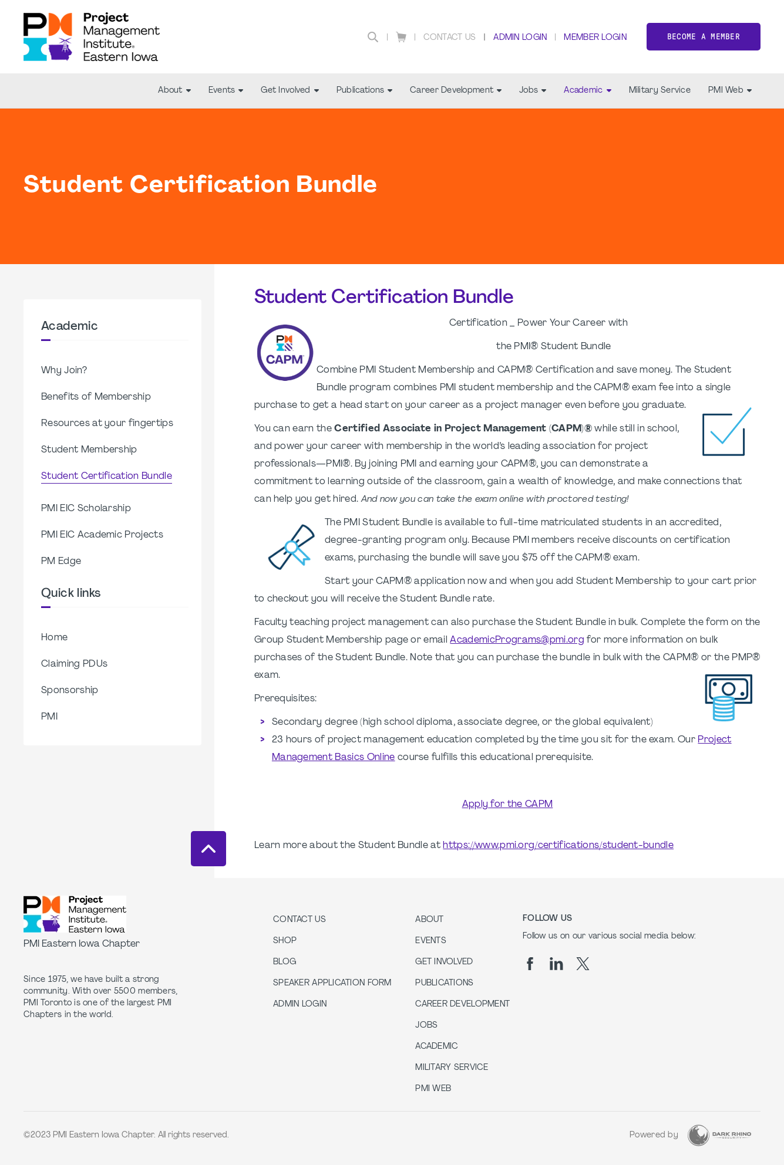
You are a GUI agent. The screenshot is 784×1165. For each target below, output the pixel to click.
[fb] (530, 963)
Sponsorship (70, 690)
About (174, 90)
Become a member (703, 36)
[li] (556, 963)
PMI (49, 717)
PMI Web (730, 90)
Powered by (654, 1135)
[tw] (583, 963)
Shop (285, 941)
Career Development (456, 90)
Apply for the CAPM (507, 804)
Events (226, 90)
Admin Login (520, 37)
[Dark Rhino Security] (719, 1135)
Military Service (660, 90)
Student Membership (89, 450)
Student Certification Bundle (106, 476)
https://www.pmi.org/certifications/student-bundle (558, 845)
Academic (587, 90)
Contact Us (449, 37)
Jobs (532, 90)
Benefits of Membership (96, 397)
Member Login (595, 37)
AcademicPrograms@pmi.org (517, 640)
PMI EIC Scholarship (86, 509)
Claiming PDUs (74, 664)
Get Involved (289, 90)
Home (54, 638)
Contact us (299, 920)
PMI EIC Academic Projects (102, 535)
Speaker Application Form (332, 983)
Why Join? (64, 371)
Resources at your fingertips (107, 423)
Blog (284, 962)
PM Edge (61, 561)
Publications (364, 90)
